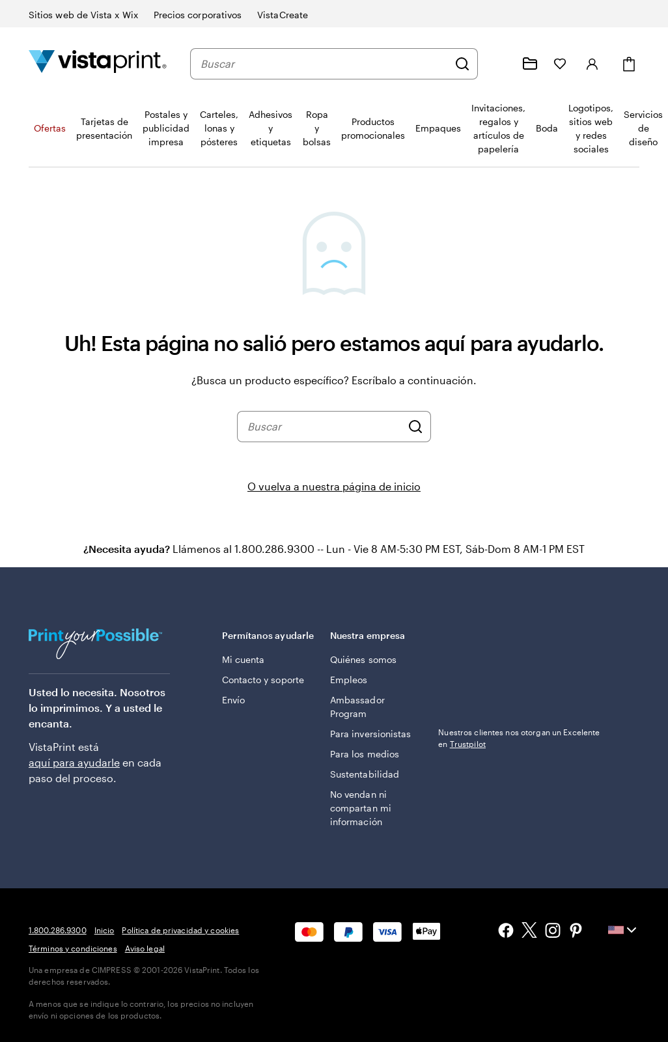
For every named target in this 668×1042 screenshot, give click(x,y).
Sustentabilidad (364, 774)
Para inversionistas (370, 733)
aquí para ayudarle (74, 762)
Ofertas (50, 128)
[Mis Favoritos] (559, 63)
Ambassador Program (357, 706)
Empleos (349, 679)
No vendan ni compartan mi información (360, 808)
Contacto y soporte (263, 679)
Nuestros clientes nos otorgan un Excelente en (519, 737)
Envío (233, 699)
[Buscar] (462, 64)
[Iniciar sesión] (592, 64)
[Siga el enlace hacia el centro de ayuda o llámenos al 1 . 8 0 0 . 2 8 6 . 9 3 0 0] (499, 63)
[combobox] (324, 64)
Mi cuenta (243, 659)
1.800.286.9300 (58, 930)
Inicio (104, 930)
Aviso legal (145, 948)
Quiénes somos (363, 659)
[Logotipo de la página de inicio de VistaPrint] (98, 63)
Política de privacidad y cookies (180, 930)
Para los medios (364, 753)
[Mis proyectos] (530, 64)
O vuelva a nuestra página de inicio (334, 486)
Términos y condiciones (73, 948)
